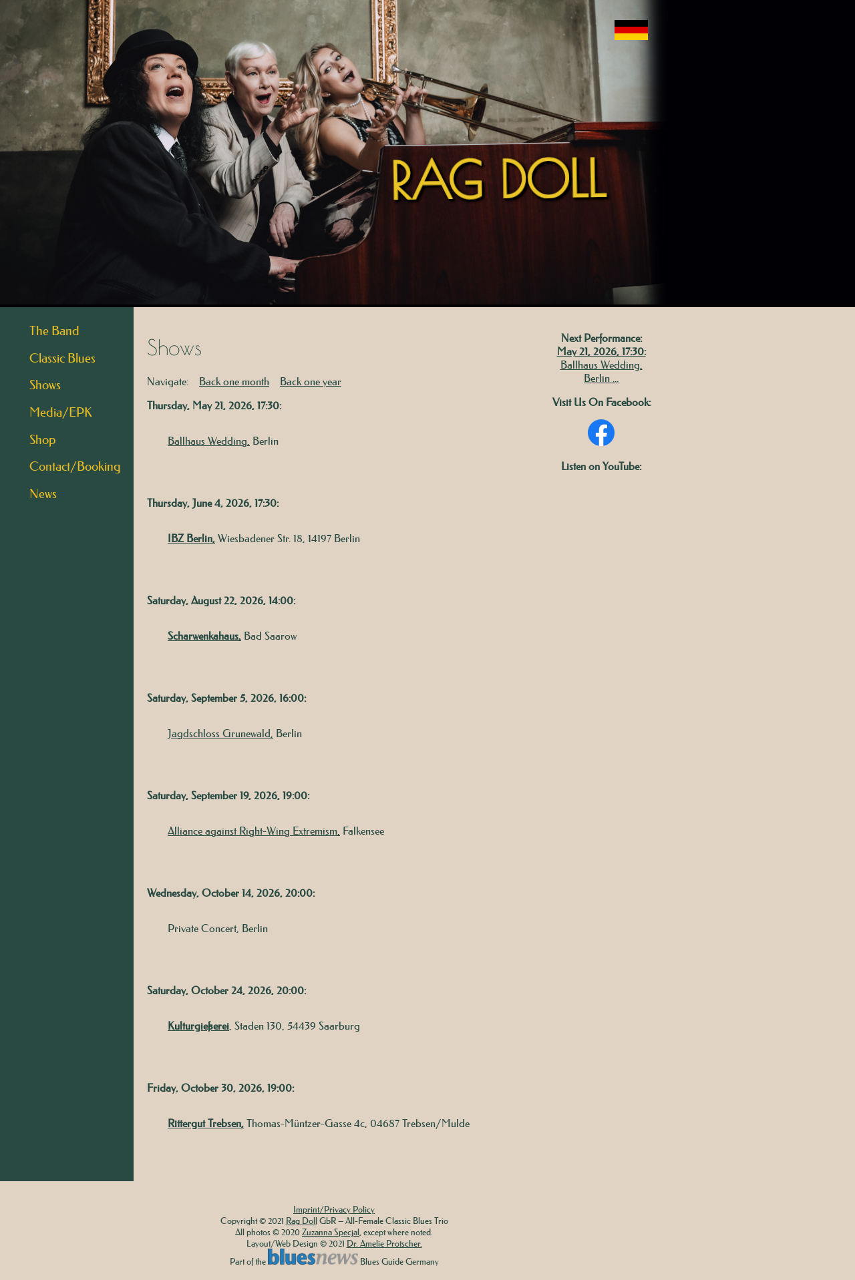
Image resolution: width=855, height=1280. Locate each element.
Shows (45, 385)
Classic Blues (62, 358)
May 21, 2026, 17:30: (601, 351)
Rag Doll (301, 1220)
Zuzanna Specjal (330, 1231)
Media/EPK (60, 412)
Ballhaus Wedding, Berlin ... (601, 371)
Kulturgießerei (198, 1025)
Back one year (310, 381)
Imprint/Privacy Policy (334, 1209)
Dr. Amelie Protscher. (384, 1243)
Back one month (234, 381)
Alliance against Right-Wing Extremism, (254, 830)
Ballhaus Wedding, (209, 440)
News (43, 493)
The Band (54, 331)
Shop (42, 439)
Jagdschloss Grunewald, (220, 733)
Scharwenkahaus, (204, 635)
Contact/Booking (75, 466)
